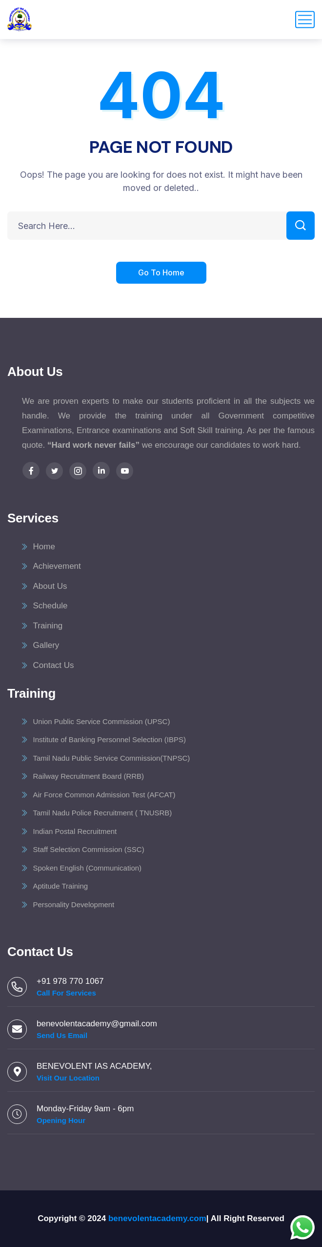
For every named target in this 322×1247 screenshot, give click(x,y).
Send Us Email (62, 1035)
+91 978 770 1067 (70, 981)
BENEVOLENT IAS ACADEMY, (94, 1066)
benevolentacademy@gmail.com (97, 1023)
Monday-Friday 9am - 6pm (85, 1108)
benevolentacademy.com (157, 1218)
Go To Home (161, 273)
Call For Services (66, 993)
